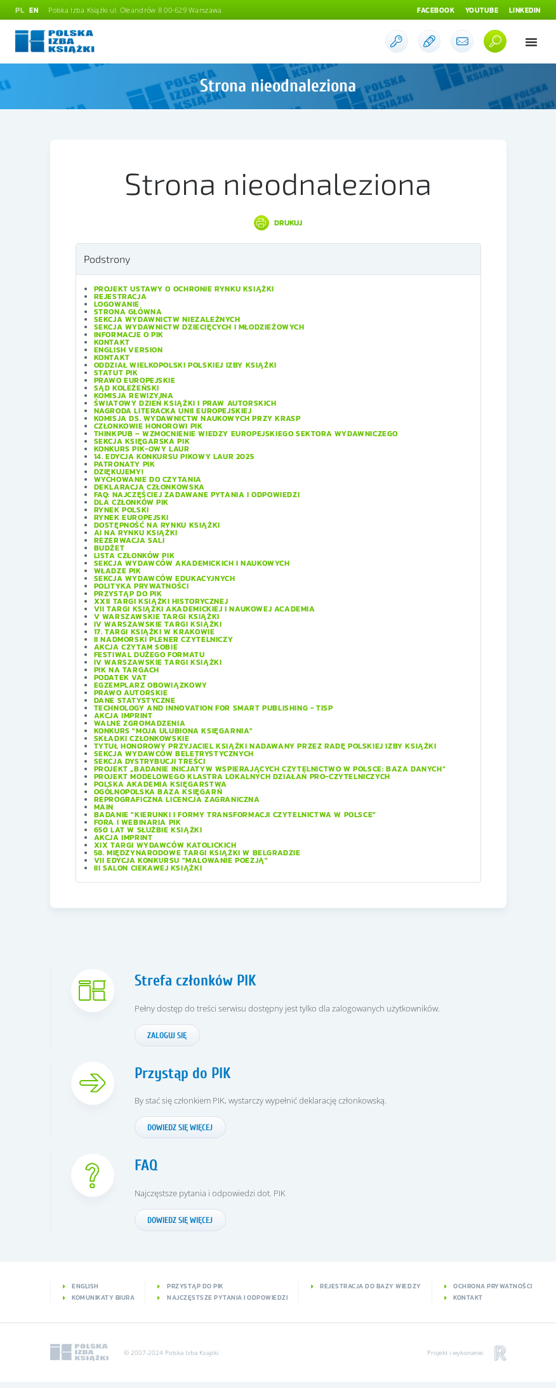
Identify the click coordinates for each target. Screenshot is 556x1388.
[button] (531, 41)
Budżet (109, 548)
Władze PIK (118, 571)
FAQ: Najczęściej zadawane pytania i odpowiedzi (197, 495)
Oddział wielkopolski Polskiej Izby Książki (185, 365)
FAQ (147, 1168)
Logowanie (117, 304)
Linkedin (523, 10)
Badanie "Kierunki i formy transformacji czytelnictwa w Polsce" (235, 815)
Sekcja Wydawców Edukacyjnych (164, 579)
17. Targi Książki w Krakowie (154, 632)
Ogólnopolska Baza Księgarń (158, 792)
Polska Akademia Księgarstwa (160, 785)
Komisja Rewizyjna (134, 396)
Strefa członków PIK (199, 981)
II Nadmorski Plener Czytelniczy (164, 640)
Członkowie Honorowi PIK (148, 426)
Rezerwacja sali (129, 541)
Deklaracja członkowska (149, 487)
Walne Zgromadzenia (140, 724)
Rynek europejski (131, 518)
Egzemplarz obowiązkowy (151, 685)
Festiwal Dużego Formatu (149, 655)
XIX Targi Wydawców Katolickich (165, 845)
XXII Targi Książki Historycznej (161, 602)
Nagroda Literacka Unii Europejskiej (173, 411)
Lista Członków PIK (134, 556)
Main (104, 807)
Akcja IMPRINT (123, 716)
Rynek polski (121, 510)
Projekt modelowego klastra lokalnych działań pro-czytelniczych (242, 777)
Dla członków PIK (131, 503)
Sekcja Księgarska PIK (142, 442)
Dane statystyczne (135, 701)
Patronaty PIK (125, 464)
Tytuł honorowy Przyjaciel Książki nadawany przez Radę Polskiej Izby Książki (265, 746)
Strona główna (128, 312)
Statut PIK (116, 373)
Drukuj (288, 223)
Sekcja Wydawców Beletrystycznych (174, 754)
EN (34, 10)
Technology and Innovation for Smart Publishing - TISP (213, 708)
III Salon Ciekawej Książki (148, 868)
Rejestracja (120, 297)
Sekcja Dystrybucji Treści (150, 762)
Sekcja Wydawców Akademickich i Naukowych (192, 564)
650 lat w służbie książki (148, 830)
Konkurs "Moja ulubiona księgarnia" (173, 731)
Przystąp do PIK (128, 594)
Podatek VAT (120, 678)
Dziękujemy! (119, 472)
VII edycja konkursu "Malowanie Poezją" (181, 861)
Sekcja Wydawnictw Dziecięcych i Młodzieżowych (199, 327)
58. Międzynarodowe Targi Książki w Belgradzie (197, 853)
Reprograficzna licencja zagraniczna (177, 800)
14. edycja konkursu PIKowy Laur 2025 (174, 457)
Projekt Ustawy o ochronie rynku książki (184, 289)
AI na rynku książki (136, 533)
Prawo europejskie (135, 381)
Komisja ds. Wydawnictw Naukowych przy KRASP (197, 419)
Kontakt (112, 343)
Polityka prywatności (141, 586)
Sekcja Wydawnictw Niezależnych (167, 320)
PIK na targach (126, 670)
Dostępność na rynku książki (157, 525)
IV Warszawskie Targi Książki (158, 625)
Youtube (477, 10)
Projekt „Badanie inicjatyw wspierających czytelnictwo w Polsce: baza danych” (270, 769)
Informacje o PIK (129, 335)
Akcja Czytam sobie (136, 647)
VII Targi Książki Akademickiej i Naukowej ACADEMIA (204, 609)
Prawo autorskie (131, 693)
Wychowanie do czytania (148, 480)
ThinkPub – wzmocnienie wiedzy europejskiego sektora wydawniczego (246, 434)
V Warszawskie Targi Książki (157, 617)
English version (128, 350)
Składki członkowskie (142, 739)
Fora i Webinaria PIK (138, 823)
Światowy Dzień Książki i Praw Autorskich (185, 404)
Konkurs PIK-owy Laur (142, 449)
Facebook (428, 10)
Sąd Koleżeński (126, 388)
